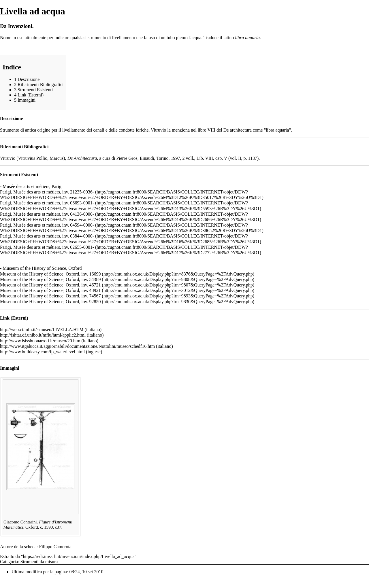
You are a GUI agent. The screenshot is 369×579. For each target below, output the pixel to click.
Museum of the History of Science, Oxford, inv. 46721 (50, 284)
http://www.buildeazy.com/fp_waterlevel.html (42, 351)
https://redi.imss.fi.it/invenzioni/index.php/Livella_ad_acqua (78, 556)
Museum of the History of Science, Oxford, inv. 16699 (50, 274)
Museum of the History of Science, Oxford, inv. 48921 (50, 290)
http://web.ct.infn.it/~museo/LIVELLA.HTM (42, 329)
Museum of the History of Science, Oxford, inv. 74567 (50, 295)
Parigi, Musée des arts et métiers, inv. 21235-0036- (47, 191)
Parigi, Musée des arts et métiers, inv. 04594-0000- (47, 225)
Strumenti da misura (39, 561)
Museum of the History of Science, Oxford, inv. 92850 (50, 301)
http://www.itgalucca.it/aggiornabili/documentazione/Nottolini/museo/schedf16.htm (77, 346)
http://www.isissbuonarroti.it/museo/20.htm (40, 340)
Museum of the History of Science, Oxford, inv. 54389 (50, 279)
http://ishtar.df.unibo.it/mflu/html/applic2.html (43, 335)
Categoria (9, 561)
